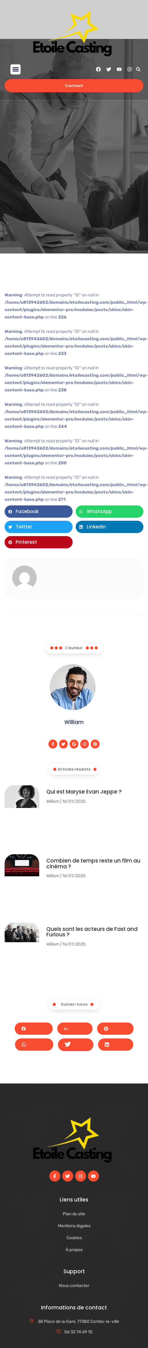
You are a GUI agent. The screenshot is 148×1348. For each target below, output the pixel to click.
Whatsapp (34, 1044)
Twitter (76, 1045)
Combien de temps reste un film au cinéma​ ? (93, 863)
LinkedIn (116, 1044)
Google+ (75, 1028)
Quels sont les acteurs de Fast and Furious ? (92, 932)
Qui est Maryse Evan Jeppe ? (84, 791)
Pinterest (115, 1028)
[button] (15, 69)
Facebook (33, 1028)
